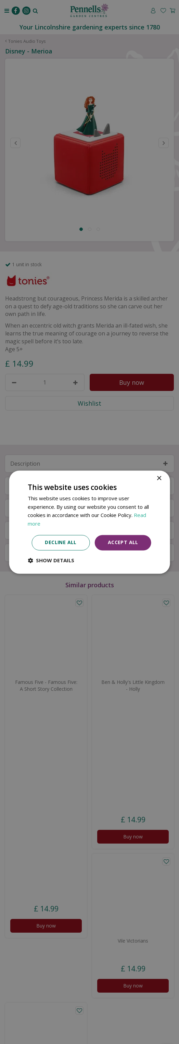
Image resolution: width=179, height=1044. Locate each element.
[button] (51, 560)
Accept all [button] (123, 542)
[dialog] (89, 522)
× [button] (159, 478)
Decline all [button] (60, 542)
